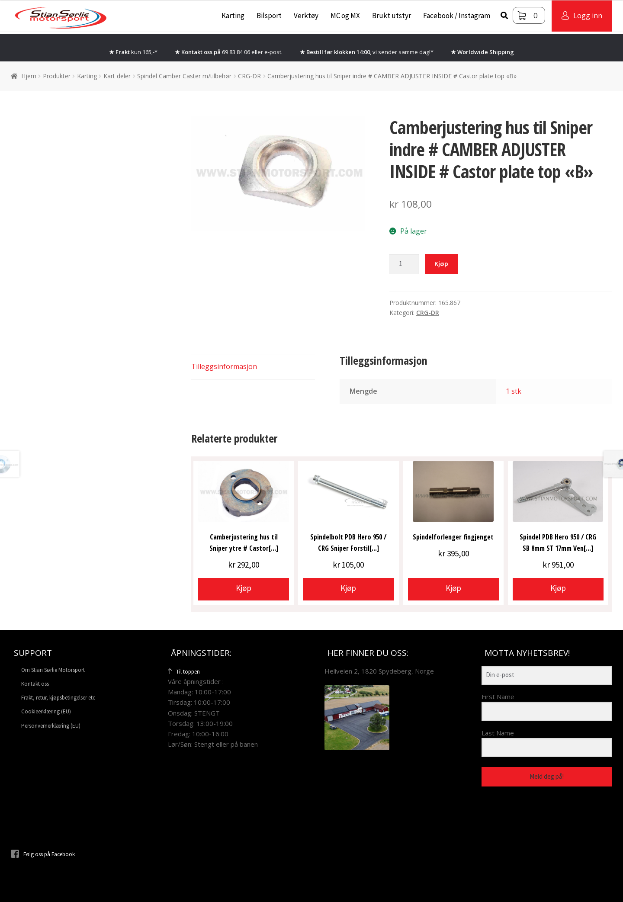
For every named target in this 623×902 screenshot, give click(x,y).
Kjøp (441, 263)
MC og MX (345, 15)
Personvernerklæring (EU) (50, 725)
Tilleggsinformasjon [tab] (224, 366)
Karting (233, 15)
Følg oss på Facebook (43, 854)
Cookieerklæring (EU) (46, 711)
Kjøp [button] (243, 588)
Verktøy (306, 15)
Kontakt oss (35, 683)
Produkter (57, 76)
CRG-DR (249, 76)
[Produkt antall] (404, 264)
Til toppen (184, 671)
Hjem (28, 76)
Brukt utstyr (391, 15)
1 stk (513, 391)
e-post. (273, 52)
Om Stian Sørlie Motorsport (53, 670)
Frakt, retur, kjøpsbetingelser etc (58, 697)
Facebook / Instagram (456, 15)
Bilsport (269, 15)
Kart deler (117, 76)
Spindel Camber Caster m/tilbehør (184, 76)
